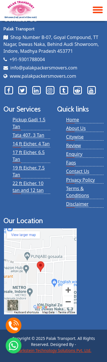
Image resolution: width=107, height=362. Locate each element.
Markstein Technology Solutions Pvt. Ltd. (53, 350)
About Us (76, 128)
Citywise (75, 137)
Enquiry (74, 154)
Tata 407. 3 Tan (28, 135)
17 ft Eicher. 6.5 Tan (29, 155)
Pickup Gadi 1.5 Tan (29, 123)
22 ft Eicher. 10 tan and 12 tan (28, 186)
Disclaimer (77, 204)
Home (72, 119)
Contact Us (77, 171)
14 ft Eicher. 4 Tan (31, 144)
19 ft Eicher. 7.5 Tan (29, 171)
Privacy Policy (80, 180)
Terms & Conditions (77, 191)
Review (73, 145)
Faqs (71, 162)
